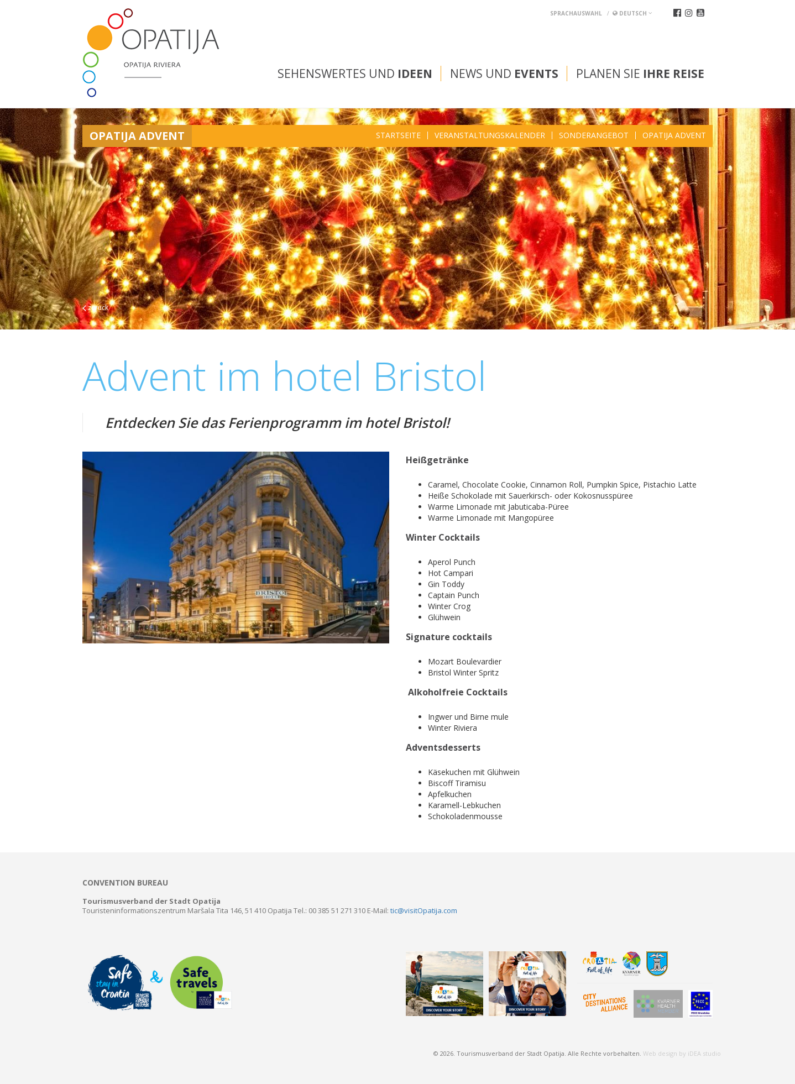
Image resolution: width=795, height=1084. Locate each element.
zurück (95, 307)
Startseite (398, 135)
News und (504, 73)
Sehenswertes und (355, 73)
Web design (660, 1053)
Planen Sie (640, 73)
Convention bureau (125, 883)
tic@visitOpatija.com (423, 910)
